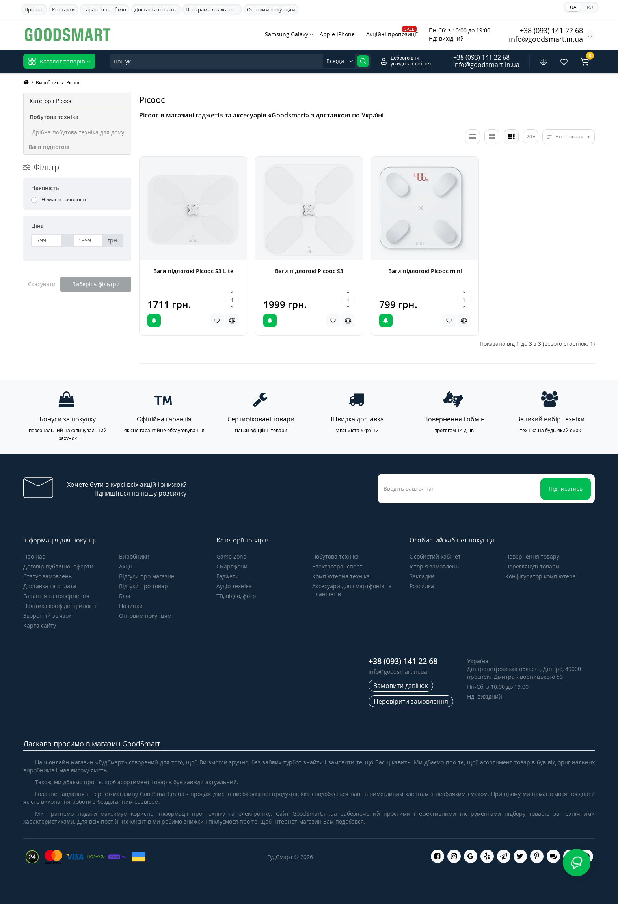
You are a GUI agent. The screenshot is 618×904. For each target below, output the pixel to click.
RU (590, 7)
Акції (125, 566)
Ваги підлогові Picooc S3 (309, 271)
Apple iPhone (340, 34)
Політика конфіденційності (59, 606)
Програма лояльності (212, 9)
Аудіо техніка (234, 586)
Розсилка (422, 586)
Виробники (134, 556)
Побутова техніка (335, 556)
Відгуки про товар (143, 586)
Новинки (131, 606)
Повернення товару (532, 556)
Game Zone (231, 556)
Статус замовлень (47, 576)
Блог (125, 596)
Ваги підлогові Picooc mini (425, 271)
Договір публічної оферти (58, 566)
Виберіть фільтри (96, 284)
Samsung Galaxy (289, 34)
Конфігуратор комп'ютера (540, 576)
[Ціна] (46, 240)
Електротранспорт (337, 566)
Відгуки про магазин (147, 576)
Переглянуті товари (532, 566)
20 (529, 136)
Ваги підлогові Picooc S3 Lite (193, 271)
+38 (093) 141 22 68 (551, 30)
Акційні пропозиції (392, 33)
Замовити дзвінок (401, 685)
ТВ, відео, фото (236, 596)
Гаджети (227, 576)
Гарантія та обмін (104, 9)
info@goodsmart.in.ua (546, 39)
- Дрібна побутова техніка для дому (76, 132)
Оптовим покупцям (271, 9)
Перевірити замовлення (411, 701)
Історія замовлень (434, 566)
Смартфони (232, 566)
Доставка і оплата (155, 9)
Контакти (63, 9)
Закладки (422, 576)
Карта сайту (39, 625)
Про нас (34, 9)
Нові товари (569, 136)
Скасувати (42, 284)
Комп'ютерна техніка (341, 576)
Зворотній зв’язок (47, 615)
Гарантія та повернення (56, 596)
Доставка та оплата (49, 586)
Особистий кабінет (435, 556)
